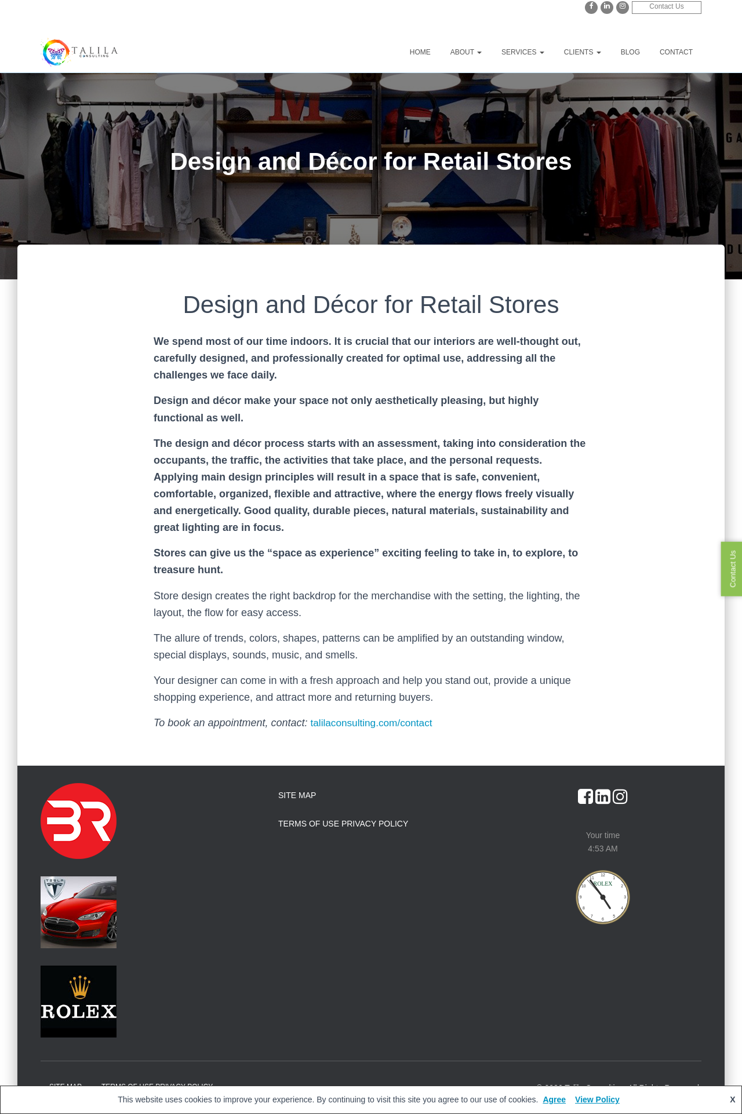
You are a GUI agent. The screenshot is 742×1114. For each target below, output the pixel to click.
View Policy (597, 1099)
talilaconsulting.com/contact (374, 723)
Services (522, 52)
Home (420, 52)
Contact (676, 52)
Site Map (297, 795)
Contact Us (666, 6)
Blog (630, 52)
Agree (554, 1099)
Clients (582, 52)
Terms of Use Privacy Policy (343, 823)
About (466, 52)
